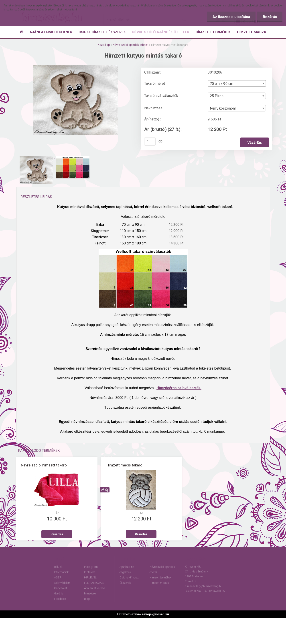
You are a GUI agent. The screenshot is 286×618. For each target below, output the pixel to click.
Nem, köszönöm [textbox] (223, 108)
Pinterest (89, 572)
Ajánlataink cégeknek (127, 569)
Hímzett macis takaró (124, 465)
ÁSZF (57, 577)
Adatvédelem (62, 582)
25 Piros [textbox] (216, 96)
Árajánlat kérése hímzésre (94, 590)
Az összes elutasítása (231, 17)
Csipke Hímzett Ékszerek (129, 580)
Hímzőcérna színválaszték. (178, 388)
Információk (61, 572)
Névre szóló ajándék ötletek (130, 44)
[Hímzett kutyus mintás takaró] (75, 67)
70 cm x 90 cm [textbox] (221, 83)
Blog (87, 598)
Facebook (60, 598)
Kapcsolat (60, 588)
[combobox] (237, 83)
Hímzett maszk (159, 582)
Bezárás (270, 17)
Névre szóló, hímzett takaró (44, 465)
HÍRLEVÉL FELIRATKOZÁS (93, 580)
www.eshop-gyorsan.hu (151, 614)
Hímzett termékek (160, 577)
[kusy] (150, 142)
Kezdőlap (104, 44)
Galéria (58, 593)
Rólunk (58, 566)
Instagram (91, 566)
